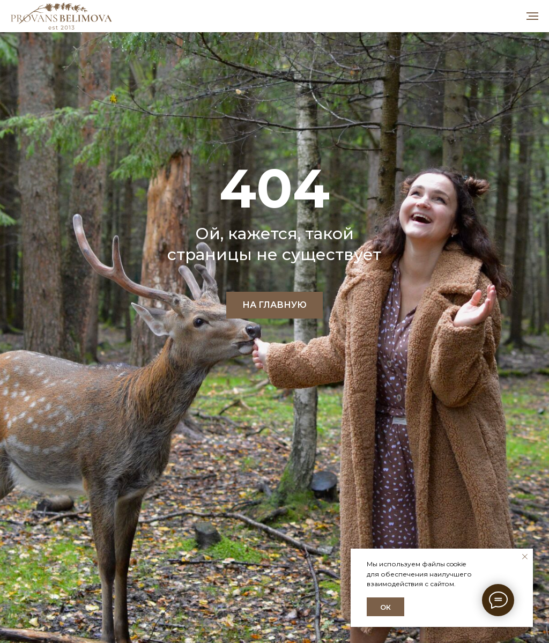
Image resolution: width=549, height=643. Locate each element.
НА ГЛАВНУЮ (274, 305)
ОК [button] (385, 607)
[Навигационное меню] (532, 16)
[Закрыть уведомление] (525, 556)
